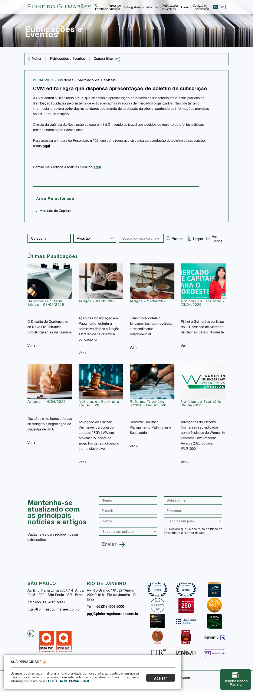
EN (222, 7)
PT (215, 7)
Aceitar (161, 679)
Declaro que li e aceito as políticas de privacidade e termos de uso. (193, 531)
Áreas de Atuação (115, 7)
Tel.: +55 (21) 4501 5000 (105, 607)
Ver (31, 346)
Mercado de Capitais (97, 80)
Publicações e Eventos (170, 7)
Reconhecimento (150, 7)
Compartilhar (107, 59)
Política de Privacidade (69, 681)
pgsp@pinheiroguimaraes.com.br (54, 610)
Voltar (36, 59)
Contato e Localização (201, 7)
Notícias (66, 80)
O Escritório (101, 7)
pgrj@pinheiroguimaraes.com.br (112, 614)
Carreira (186, 7)
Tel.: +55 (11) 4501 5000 (46, 602)
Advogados (131, 7)
